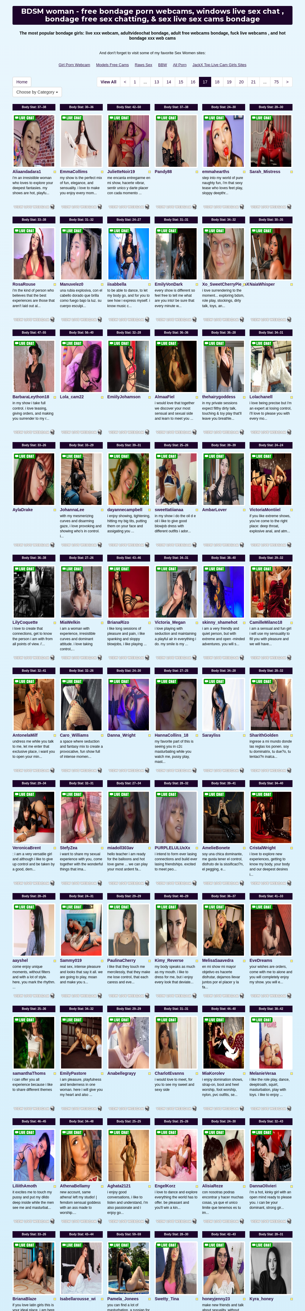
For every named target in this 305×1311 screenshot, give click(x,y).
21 (253, 82)
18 (217, 82)
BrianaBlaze (24, 1067)
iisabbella (116, 242)
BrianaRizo (118, 517)
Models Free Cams (112, 65)
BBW (162, 65)
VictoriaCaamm (28, 1159)
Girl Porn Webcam (74, 65)
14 (168, 82)
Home (21, 82)
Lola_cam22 (72, 334)
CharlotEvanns (169, 884)
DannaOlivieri (263, 975)
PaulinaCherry (121, 792)
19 (229, 82)
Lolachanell (261, 334)
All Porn (180, 65)
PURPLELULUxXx (172, 700)
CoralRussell (262, 1159)
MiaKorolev (213, 884)
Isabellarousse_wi (78, 1067)
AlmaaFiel (164, 334)
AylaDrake (23, 425)
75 (276, 82)
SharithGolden (264, 609)
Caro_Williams (74, 609)
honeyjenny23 (216, 1067)
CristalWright (263, 700)
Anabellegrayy (121, 884)
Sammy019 (71, 792)
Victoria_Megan (170, 517)
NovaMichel (71, 1159)
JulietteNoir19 (121, 150)
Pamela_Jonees (123, 1067)
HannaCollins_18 (171, 609)
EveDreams (261, 792)
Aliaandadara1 (27, 150)
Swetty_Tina (167, 1067)
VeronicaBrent (27, 700)
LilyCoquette (25, 517)
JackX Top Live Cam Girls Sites (219, 65)
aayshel (20, 792)
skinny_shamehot (219, 517)
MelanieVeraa (263, 884)
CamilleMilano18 (266, 517)
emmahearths (215, 150)
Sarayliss (211, 609)
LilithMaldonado (218, 1159)
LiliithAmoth (25, 975)
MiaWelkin (70, 517)
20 (241, 82)
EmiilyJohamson (123, 334)
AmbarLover (214, 425)
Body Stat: (34, 107)
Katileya (163, 1159)
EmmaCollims (74, 150)
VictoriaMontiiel (265, 425)
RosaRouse (24, 242)
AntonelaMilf (25, 609)
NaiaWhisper (262, 242)
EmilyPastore (73, 884)
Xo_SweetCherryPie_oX (225, 242)
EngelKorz (165, 975)
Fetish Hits (147, 1297)
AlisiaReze (212, 975)
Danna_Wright (121, 609)
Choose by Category (37, 92)
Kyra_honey (261, 1067)
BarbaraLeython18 (31, 334)
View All (108, 82)
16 (193, 82)
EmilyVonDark (169, 242)
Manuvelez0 (71, 242)
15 (181, 82)
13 (156, 82)
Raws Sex (143, 65)
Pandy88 (163, 150)
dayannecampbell (124, 425)
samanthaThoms (29, 884)
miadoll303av (120, 700)
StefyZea (68, 700)
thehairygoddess (219, 334)
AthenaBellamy (75, 975)
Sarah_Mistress (265, 150)
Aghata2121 (119, 975)
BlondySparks (121, 1159)
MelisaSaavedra (218, 792)
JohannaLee (72, 425)
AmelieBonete (216, 700)
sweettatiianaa (169, 425)
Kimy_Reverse (169, 792)
